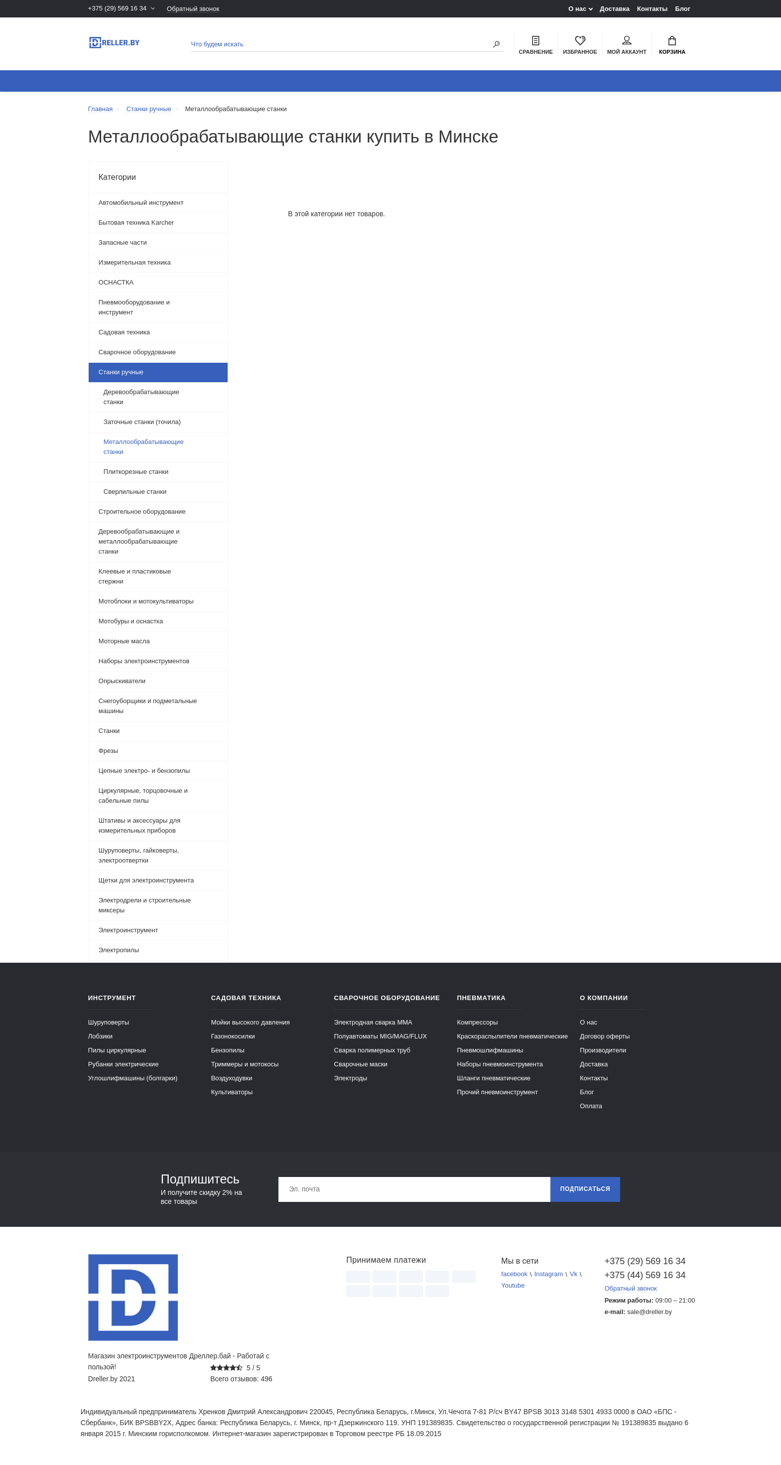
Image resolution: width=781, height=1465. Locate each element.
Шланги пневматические (493, 1078)
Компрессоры (477, 1022)
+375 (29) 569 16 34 (117, 8)
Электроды (351, 1078)
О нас (577, 8)
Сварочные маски (361, 1064)
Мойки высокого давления (250, 1022)
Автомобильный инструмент (141, 202)
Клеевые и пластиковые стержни (135, 576)
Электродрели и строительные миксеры (145, 905)
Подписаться (585, 1189)
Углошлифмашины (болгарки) (133, 1078)
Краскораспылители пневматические (512, 1036)
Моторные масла (124, 641)
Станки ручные (121, 372)
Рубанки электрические (123, 1064)
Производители (603, 1050)
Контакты (652, 8)
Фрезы (108, 750)
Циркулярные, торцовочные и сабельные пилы (143, 795)
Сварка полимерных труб (372, 1050)
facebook (514, 1274)
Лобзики (100, 1036)
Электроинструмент (128, 930)
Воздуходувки (232, 1078)
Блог (682, 8)
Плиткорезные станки (136, 471)
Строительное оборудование (142, 511)
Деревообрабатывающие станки (141, 397)
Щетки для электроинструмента (146, 880)
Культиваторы (232, 1092)
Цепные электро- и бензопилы (144, 770)
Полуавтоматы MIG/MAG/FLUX (380, 1036)
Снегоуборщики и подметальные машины (148, 706)
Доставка (615, 8)
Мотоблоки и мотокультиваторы (146, 601)
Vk (573, 1274)
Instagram (548, 1274)
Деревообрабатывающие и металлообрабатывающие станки (139, 541)
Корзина (672, 45)
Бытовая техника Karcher (136, 222)
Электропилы (119, 950)
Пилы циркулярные (117, 1050)
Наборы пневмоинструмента (500, 1064)
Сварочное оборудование (137, 352)
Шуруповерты (108, 1022)
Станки (109, 730)
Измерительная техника (135, 262)
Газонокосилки (233, 1036)
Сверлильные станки (135, 491)
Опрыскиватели (122, 681)
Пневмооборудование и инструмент (134, 307)
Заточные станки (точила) (142, 422)
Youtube (512, 1286)
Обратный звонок (193, 8)
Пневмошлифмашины (490, 1050)
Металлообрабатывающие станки (144, 446)
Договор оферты (605, 1036)
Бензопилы (228, 1050)
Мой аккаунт (627, 45)
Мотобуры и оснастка (131, 621)
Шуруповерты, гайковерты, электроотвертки (139, 855)
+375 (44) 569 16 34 (645, 1275)
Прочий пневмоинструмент (497, 1092)
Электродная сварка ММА (373, 1022)
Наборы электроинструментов (144, 661)
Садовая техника (124, 332)
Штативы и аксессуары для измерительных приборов (139, 825)
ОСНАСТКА (116, 282)
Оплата (591, 1106)
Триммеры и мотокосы (245, 1064)
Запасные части (123, 242)
